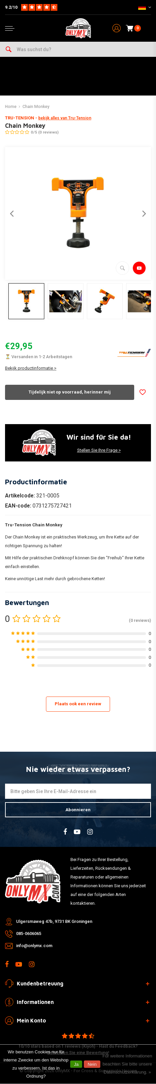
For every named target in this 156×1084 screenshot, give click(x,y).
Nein (92, 1064)
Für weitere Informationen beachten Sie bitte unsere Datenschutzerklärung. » (127, 1064)
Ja (76, 1064)
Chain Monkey (35, 106)
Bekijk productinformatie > (30, 368)
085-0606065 (28, 933)
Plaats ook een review (78, 703)
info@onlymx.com (34, 945)
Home (10, 106)
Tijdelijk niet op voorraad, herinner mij (70, 392)
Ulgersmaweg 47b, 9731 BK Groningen (54, 921)
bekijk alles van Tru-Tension (64, 118)
